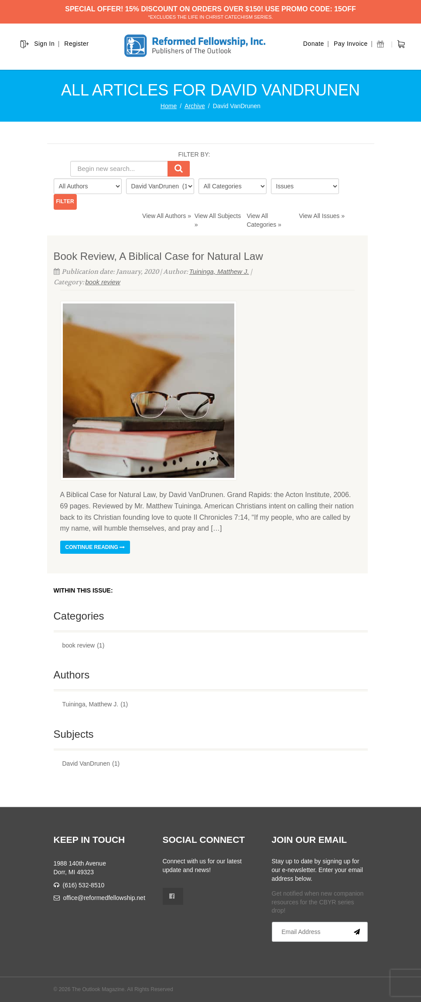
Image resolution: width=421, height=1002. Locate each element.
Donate (313, 43)
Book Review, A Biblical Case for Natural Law (158, 256)
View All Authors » (166, 215)
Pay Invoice (351, 43)
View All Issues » (322, 215)
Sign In (44, 43)
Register (76, 43)
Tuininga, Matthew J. (219, 271)
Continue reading (95, 547)
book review (103, 282)
